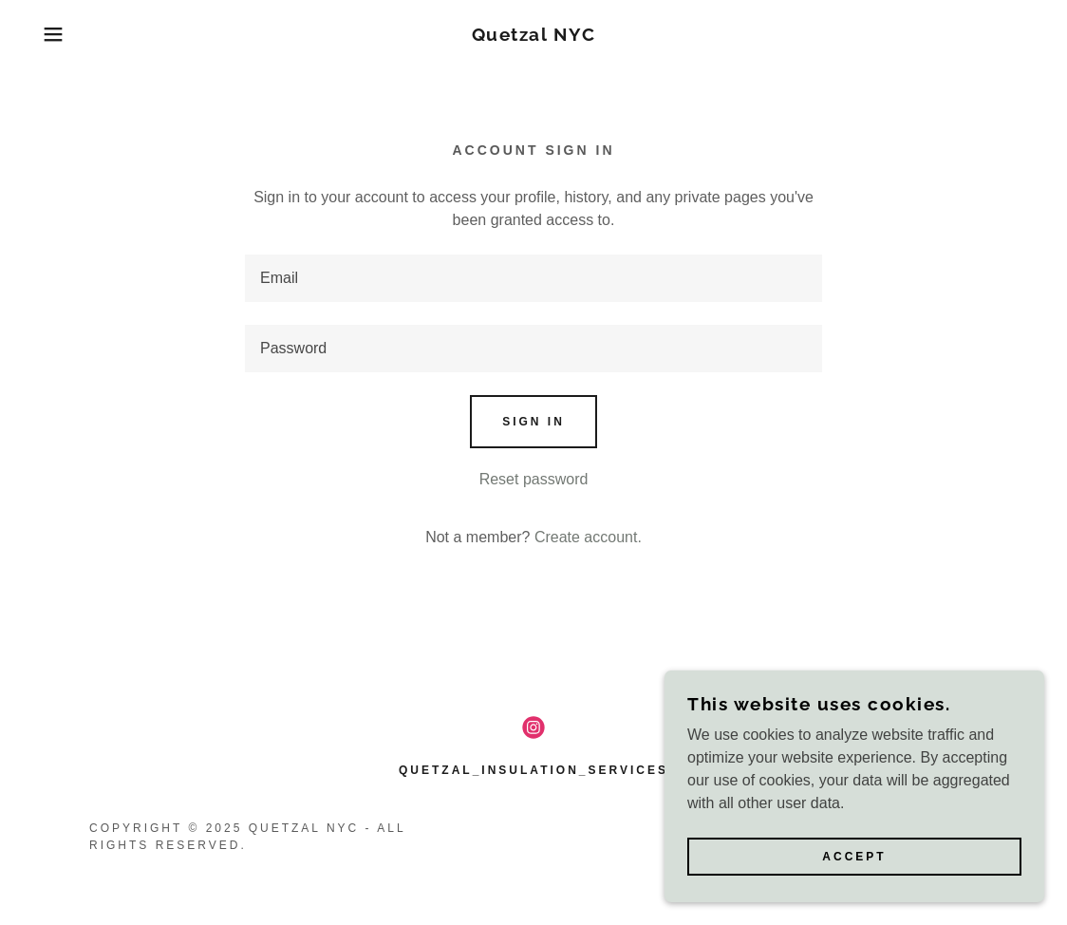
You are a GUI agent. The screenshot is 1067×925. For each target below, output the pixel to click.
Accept (854, 856)
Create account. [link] (588, 537)
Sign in (533, 421)
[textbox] (533, 278)
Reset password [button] (534, 479)
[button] (53, 34)
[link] (534, 36)
